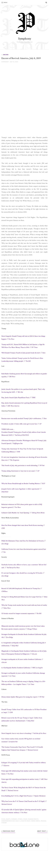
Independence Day (8, 821)
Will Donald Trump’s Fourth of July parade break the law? (23, 353)
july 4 (18, 821)
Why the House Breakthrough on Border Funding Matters (23, 483)
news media (36, 821)
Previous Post (8, 831)
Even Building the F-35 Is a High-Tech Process (23, 796)
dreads (14, 819)
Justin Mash (26, 821)
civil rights (6, 819)
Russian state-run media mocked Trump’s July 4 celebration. (24, 418)
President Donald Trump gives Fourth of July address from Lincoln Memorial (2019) (23, 432)
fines (20, 819)
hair (25, 819)
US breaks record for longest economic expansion (21, 613)
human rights (33, 819)
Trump (4, 823)
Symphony (24, 39)
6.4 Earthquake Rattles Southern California (22, 668)
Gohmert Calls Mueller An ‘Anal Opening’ (22, 513)
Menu (4, 2)
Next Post (42, 831)
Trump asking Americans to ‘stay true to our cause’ (20, 471)
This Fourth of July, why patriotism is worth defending (22, 465)
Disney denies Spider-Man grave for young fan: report (22, 697)
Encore (6, 54)
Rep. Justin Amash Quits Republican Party (18, 397)
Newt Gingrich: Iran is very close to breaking (23, 733)
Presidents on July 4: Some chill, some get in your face (21, 424)
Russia (44, 821)
